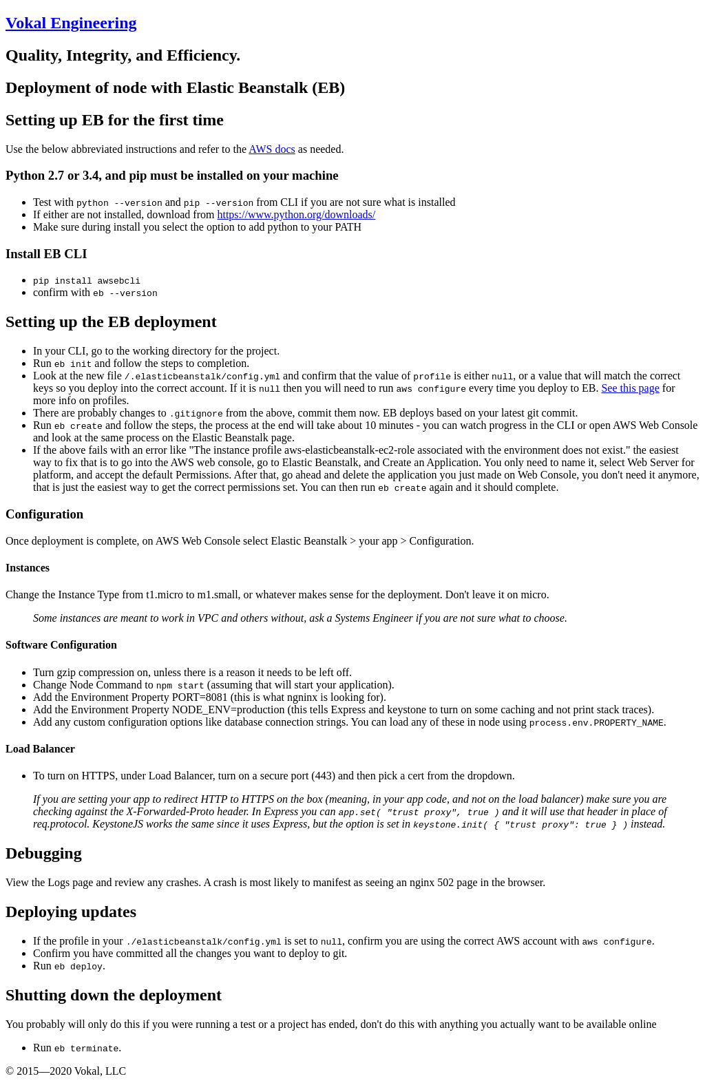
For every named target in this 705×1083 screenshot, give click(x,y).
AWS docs (272, 149)
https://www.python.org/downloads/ (296, 214)
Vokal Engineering (71, 23)
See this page (630, 388)
